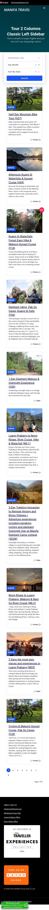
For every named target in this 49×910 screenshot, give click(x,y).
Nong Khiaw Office (11, 822)
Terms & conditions (24, 901)
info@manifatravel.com (20, 3)
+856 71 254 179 (10, 805)
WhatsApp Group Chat (12, 813)
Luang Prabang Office (12, 817)
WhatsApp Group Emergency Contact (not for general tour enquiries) (15, 905)
